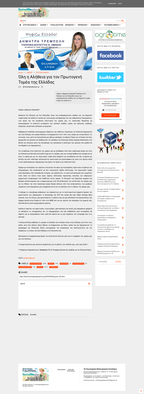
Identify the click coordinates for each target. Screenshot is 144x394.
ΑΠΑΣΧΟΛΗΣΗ (96, 25)
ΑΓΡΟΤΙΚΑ (30, 25)
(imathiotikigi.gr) (29, 258)
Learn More (112, 3)
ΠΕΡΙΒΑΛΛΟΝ (83, 25)
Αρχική (20, 72)
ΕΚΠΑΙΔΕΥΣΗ (70, 25)
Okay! (120, 3)
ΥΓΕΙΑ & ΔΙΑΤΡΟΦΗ (56, 25)
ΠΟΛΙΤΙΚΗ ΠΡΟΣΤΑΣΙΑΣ (71, 370)
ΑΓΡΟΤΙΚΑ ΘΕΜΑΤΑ (42, 72)
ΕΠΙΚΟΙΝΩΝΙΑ (61, 369)
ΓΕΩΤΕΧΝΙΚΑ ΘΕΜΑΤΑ (112, 25)
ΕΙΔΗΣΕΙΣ (44, 25)
